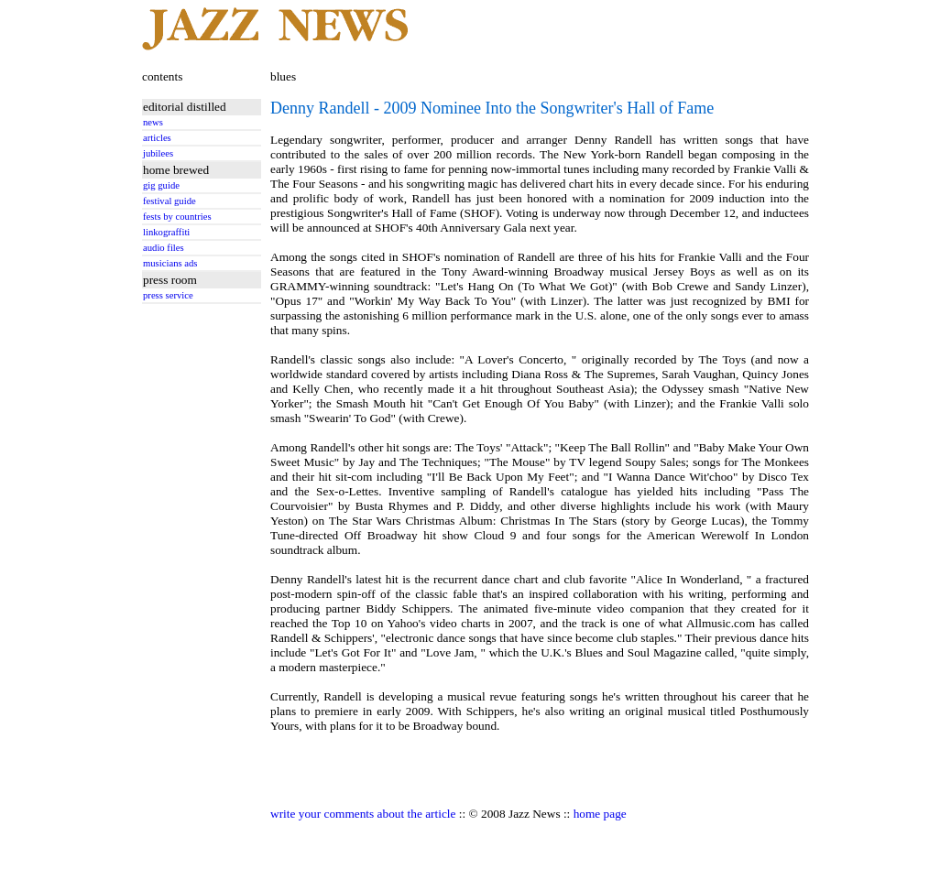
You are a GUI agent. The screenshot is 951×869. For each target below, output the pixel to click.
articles (157, 138)
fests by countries (177, 217)
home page (600, 813)
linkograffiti (166, 232)
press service (168, 295)
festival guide (169, 201)
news (153, 122)
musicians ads (170, 263)
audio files (163, 248)
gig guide (161, 185)
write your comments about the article (362, 813)
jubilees (158, 153)
